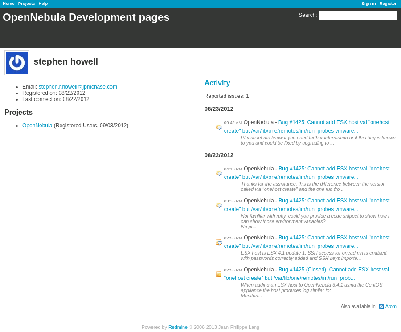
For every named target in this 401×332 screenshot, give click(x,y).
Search (307, 15)
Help (43, 3)
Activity (217, 83)
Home (9, 3)
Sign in (369, 3)
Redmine (178, 327)
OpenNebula (37, 125)
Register (388, 3)
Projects (26, 3)
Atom (391, 306)
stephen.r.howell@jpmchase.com (78, 87)
